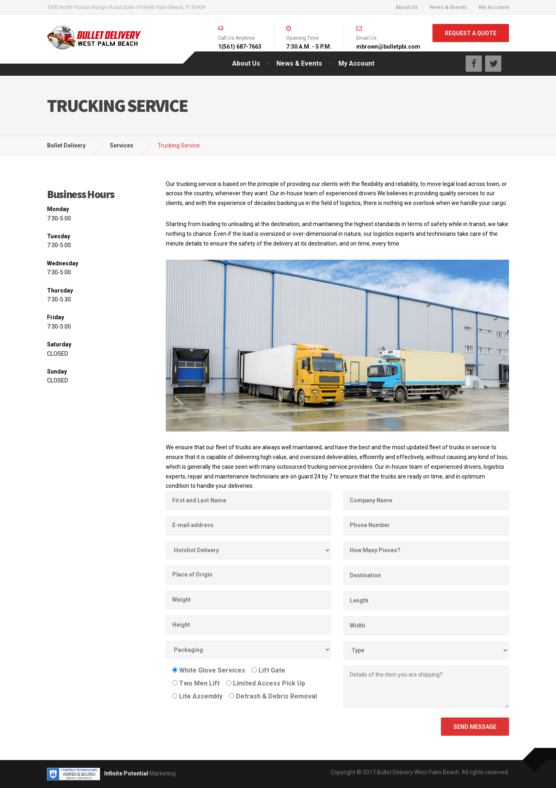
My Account (494, 7)
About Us (406, 7)
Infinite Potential (126, 773)
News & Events (448, 7)
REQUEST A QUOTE (470, 33)
